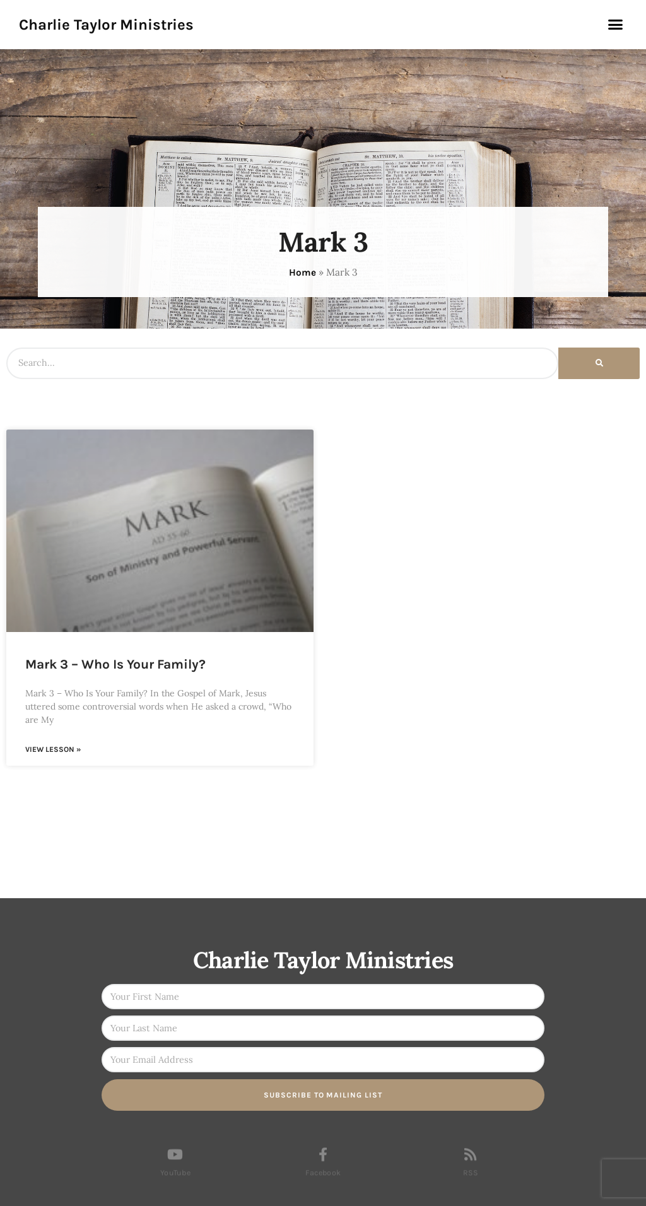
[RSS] (471, 1162)
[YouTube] (175, 1162)
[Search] (599, 363)
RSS (471, 1180)
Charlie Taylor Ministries (106, 24)
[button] (615, 25)
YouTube (175, 1180)
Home (302, 272)
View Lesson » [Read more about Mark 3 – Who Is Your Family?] (53, 749)
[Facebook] (323, 1162)
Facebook (323, 1180)
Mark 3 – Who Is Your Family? (115, 664)
